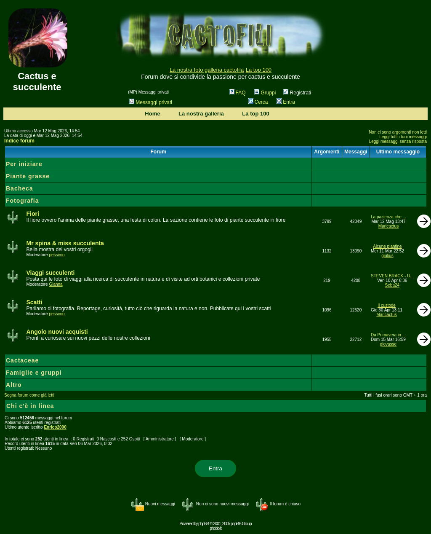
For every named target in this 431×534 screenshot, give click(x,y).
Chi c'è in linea (30, 406)
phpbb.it (215, 528)
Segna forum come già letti (29, 395)
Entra (286, 102)
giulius (387, 255)
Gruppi (265, 93)
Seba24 (392, 285)
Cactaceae (22, 360)
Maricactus (388, 226)
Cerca (258, 102)
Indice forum (19, 141)
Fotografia (22, 200)
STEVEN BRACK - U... (392, 276)
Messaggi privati (150, 102)
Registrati (297, 93)
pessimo (56, 254)
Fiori (32, 213)
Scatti (34, 302)
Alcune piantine (387, 246)
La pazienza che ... (388, 217)
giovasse (388, 344)
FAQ (237, 93)
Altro (14, 384)
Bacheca (19, 188)
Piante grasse (28, 176)
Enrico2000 (55, 427)
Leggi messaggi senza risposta (398, 141)
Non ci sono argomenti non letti (398, 132)
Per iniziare (24, 164)
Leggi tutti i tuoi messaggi (403, 136)
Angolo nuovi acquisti (57, 331)
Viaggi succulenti (50, 272)
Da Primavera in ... (388, 335)
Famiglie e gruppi (34, 372)
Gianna (55, 284)
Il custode (387, 305)
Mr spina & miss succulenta (65, 243)
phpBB (203, 523)
